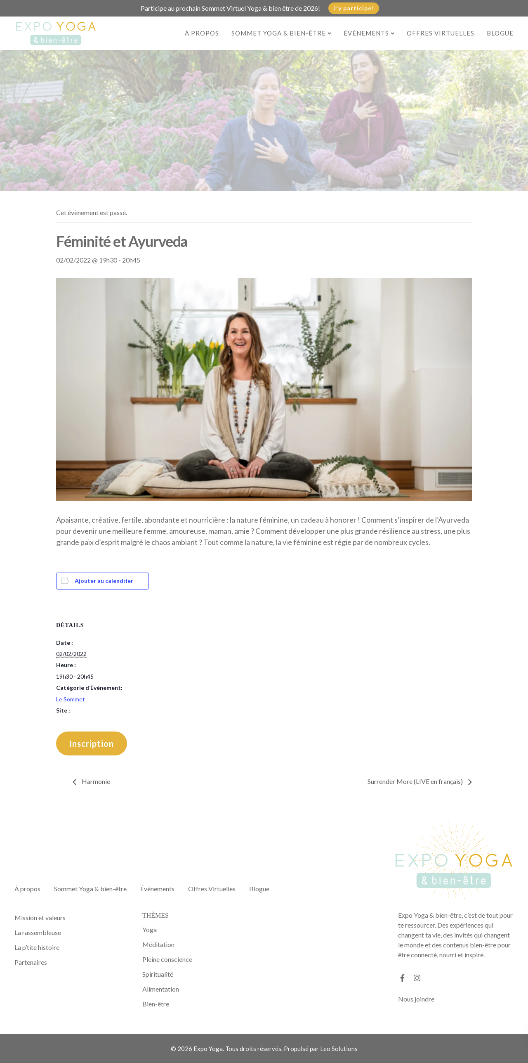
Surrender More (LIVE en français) (416, 781)
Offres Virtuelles (440, 33)
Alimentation (160, 989)
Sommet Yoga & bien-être (278, 33)
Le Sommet (70, 699)
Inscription (91, 743)
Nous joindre (416, 999)
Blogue (500, 33)
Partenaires (30, 962)
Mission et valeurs (40, 917)
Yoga (149, 929)
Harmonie (95, 781)
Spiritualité (157, 974)
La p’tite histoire (36, 947)
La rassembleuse (37, 932)
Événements (366, 33)
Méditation (158, 944)
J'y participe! (353, 8)
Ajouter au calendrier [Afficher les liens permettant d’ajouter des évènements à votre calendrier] (104, 580)
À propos (202, 33)
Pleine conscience (167, 959)
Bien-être (155, 1004)
